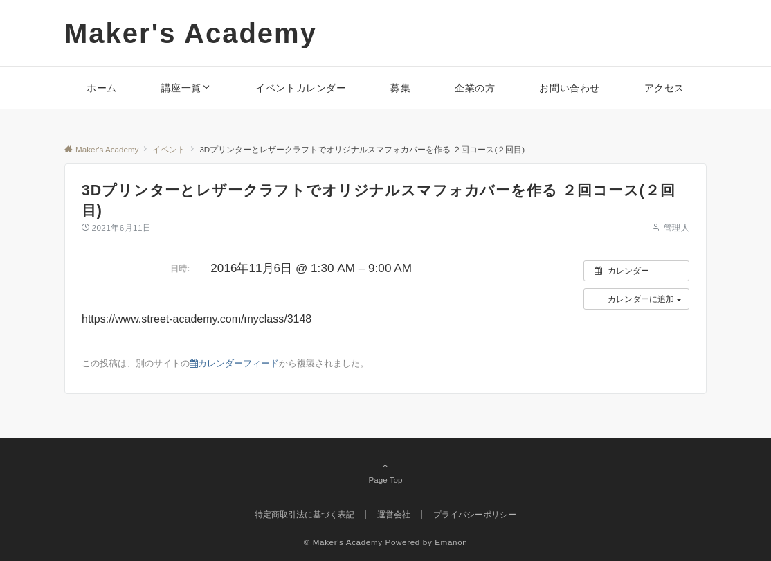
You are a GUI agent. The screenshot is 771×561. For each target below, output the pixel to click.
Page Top (385, 472)
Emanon (451, 541)
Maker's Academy (190, 33)
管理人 (676, 227)
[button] (636, 298)
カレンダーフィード (234, 363)
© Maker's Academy (343, 541)
